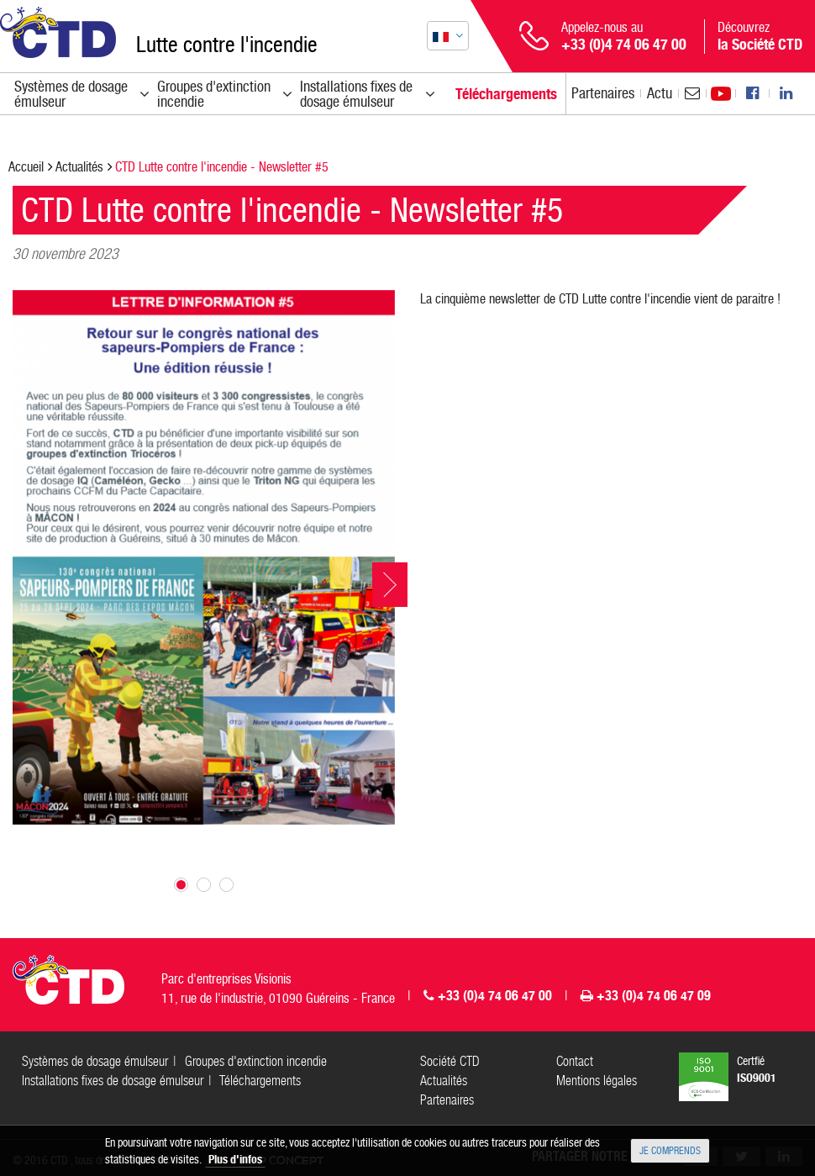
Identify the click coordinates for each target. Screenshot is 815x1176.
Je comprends (670, 1151)
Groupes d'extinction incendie (256, 1061)
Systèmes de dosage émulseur (95, 1061)
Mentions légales (596, 1081)
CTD (58, 32)
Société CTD (450, 1061)
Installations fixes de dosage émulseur (112, 1081)
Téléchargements (260, 1081)
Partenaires (602, 93)
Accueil (26, 167)
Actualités (79, 167)
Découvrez (760, 36)
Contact (574, 1061)
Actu (659, 93)
